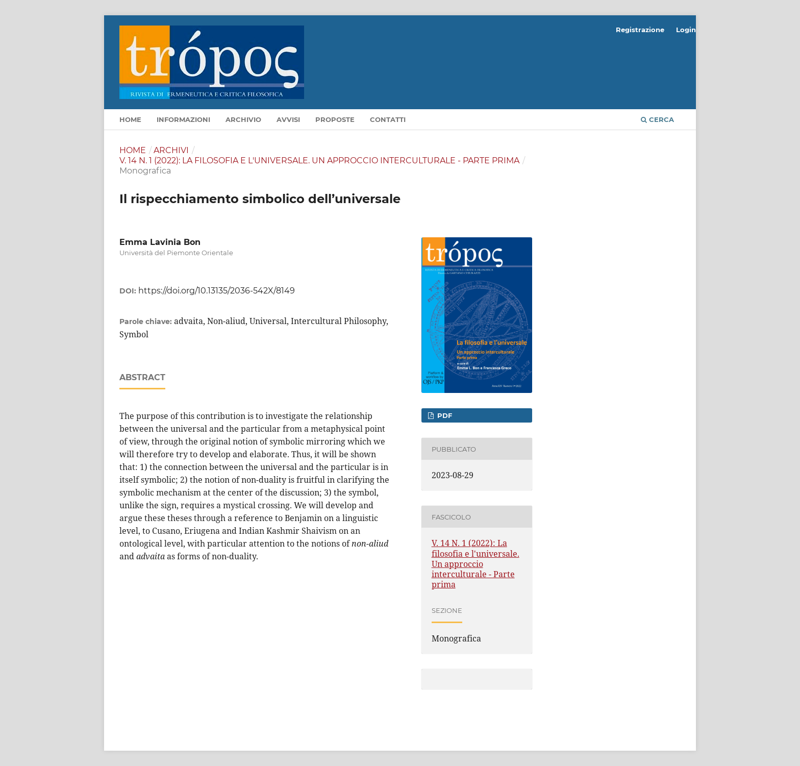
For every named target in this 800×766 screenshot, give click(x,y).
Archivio (243, 119)
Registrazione (640, 30)
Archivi (171, 150)
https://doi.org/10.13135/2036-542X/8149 (216, 290)
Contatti (388, 119)
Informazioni (183, 119)
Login (686, 30)
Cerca (657, 119)
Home (130, 119)
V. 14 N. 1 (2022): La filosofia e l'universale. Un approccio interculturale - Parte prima (319, 160)
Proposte (335, 119)
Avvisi (288, 119)
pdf (443, 415)
